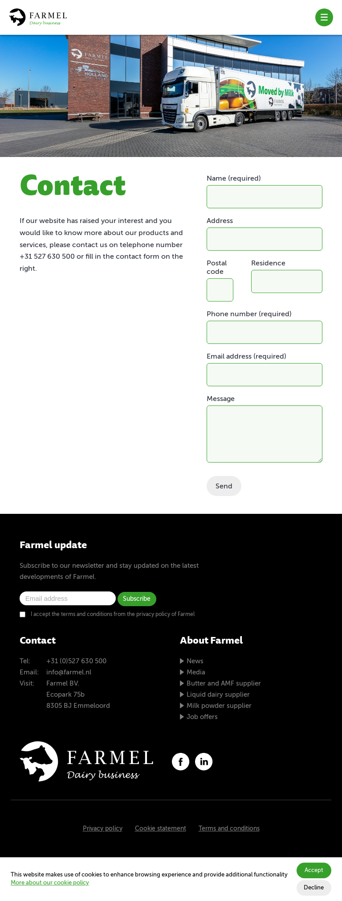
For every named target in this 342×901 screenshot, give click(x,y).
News (195, 661)
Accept (314, 870)
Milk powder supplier (219, 706)
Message (221, 399)
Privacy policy (102, 829)
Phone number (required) (249, 314)
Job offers (202, 717)
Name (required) (234, 178)
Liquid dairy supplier (218, 694)
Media (196, 672)
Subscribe (137, 599)
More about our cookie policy (50, 883)
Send (224, 486)
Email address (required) (246, 356)
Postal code (217, 268)
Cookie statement (160, 829)
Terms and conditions (229, 829)
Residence (268, 263)
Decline (314, 888)
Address (220, 221)
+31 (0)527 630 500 (76, 661)
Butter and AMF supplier (224, 683)
